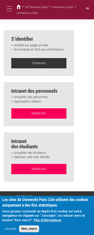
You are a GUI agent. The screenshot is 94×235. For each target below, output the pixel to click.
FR (87, 8)
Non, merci (29, 230)
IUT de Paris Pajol (36, 7)
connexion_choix (62, 7)
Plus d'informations (47, 222)
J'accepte (10, 230)
